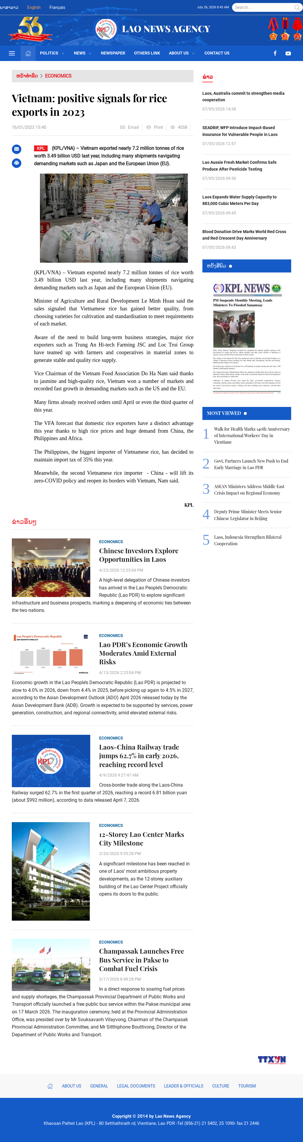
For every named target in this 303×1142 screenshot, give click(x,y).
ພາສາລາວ (9, 7)
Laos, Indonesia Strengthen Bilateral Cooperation (248, 540)
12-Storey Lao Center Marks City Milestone (141, 838)
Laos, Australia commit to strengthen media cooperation (243, 96)
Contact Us (217, 53)
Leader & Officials (183, 1086)
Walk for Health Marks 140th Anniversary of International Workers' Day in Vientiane (252, 435)
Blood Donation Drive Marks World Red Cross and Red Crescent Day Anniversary (244, 234)
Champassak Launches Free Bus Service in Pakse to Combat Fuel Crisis (141, 960)
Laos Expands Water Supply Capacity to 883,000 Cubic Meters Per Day (239, 200)
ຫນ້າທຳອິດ (27, 76)
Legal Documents (136, 1086)
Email (129, 127)
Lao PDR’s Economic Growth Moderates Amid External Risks (143, 653)
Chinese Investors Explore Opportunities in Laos (138, 555)
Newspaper (113, 53)
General (99, 1086)
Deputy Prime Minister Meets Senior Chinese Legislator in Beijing (248, 515)
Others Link (147, 53)
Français (57, 7)
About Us (182, 53)
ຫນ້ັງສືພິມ (219, 265)
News (83, 53)
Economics (58, 76)
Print (154, 127)
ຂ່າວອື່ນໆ (24, 522)
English (34, 7)
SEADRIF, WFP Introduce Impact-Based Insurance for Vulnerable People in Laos (240, 131)
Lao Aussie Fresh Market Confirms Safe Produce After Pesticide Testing (239, 165)
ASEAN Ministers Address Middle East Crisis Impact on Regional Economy (249, 490)
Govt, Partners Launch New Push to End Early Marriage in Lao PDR (251, 464)
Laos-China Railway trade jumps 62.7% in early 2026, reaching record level (139, 756)
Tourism (247, 1086)
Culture (220, 1086)
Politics (52, 53)
